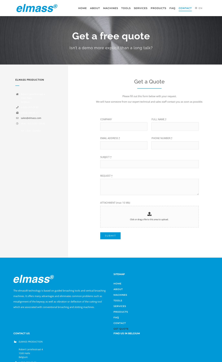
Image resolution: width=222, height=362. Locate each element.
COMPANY (106, 119)
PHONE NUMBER (162, 138)
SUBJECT (106, 157)
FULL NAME (159, 119)
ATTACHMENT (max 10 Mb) (115, 202)
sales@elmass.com (31, 118)
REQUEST (106, 175)
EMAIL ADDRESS (110, 138)
